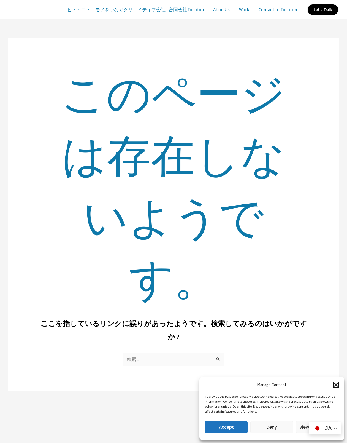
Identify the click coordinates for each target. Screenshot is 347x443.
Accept (226, 427)
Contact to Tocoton (278, 10)
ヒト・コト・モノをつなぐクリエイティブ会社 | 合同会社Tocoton (135, 10)
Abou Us (221, 10)
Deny (271, 427)
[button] (336, 385)
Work (244, 10)
